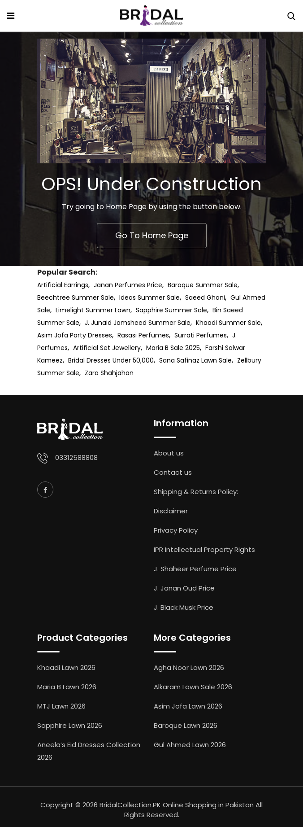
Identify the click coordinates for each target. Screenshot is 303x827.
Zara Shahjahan (109, 372)
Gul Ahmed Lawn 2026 (190, 744)
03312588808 (76, 457)
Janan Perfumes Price (128, 284)
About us (169, 453)
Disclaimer (171, 511)
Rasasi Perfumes (143, 335)
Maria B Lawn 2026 (66, 686)
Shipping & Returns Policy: (196, 491)
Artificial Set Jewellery (107, 347)
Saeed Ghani (205, 297)
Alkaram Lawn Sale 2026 (193, 686)
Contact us (173, 472)
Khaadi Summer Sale (228, 322)
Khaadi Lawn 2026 (66, 667)
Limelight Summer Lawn (93, 310)
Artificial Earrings (62, 284)
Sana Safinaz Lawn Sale (195, 360)
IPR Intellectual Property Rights (204, 549)
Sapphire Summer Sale (171, 310)
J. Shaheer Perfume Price (195, 568)
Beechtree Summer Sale (75, 297)
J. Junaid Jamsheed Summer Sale (137, 322)
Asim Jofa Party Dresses (74, 335)
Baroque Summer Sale (203, 284)
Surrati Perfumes (200, 335)
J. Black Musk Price (183, 607)
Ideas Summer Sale (149, 297)
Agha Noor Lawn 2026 (189, 667)
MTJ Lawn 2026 (61, 706)
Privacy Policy (176, 530)
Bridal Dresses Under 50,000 (111, 360)
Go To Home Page (151, 235)
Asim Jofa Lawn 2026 (188, 706)
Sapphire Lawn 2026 (69, 725)
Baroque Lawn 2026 (185, 725)
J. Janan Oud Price (184, 588)
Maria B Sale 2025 (173, 347)
